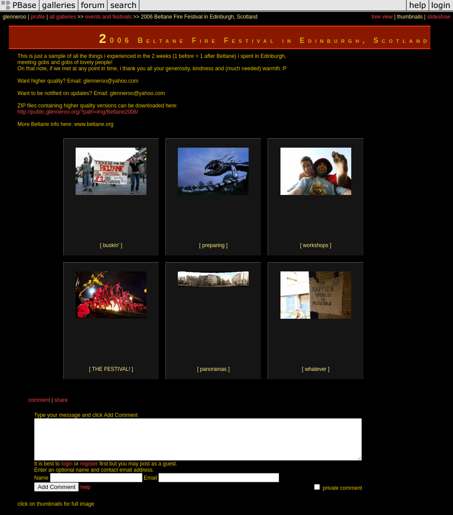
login (67, 472)
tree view (382, 17)
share (61, 400)
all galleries (63, 17)
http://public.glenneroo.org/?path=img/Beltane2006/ (78, 112)
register (89, 472)
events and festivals (108, 17)
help (86, 495)
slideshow (438, 17)
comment (39, 400)
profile (38, 17)
